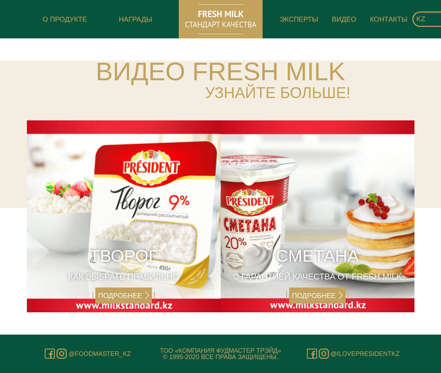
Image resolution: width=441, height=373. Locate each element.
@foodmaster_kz (99, 354)
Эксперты (299, 19)
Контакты (388, 19)
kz (420, 19)
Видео (344, 19)
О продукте (65, 19)
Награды (135, 19)
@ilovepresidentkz (365, 354)
